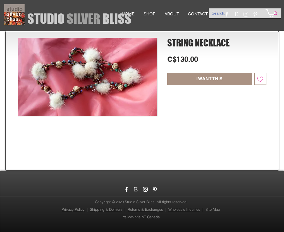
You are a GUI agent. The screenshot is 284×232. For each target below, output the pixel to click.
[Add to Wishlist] (260, 79)
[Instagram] (145, 189)
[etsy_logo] (136, 189)
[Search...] (237, 13)
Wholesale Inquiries (184, 209)
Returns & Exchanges (145, 209)
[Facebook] (126, 189)
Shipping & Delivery (106, 209)
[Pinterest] (155, 189)
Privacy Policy (73, 209)
